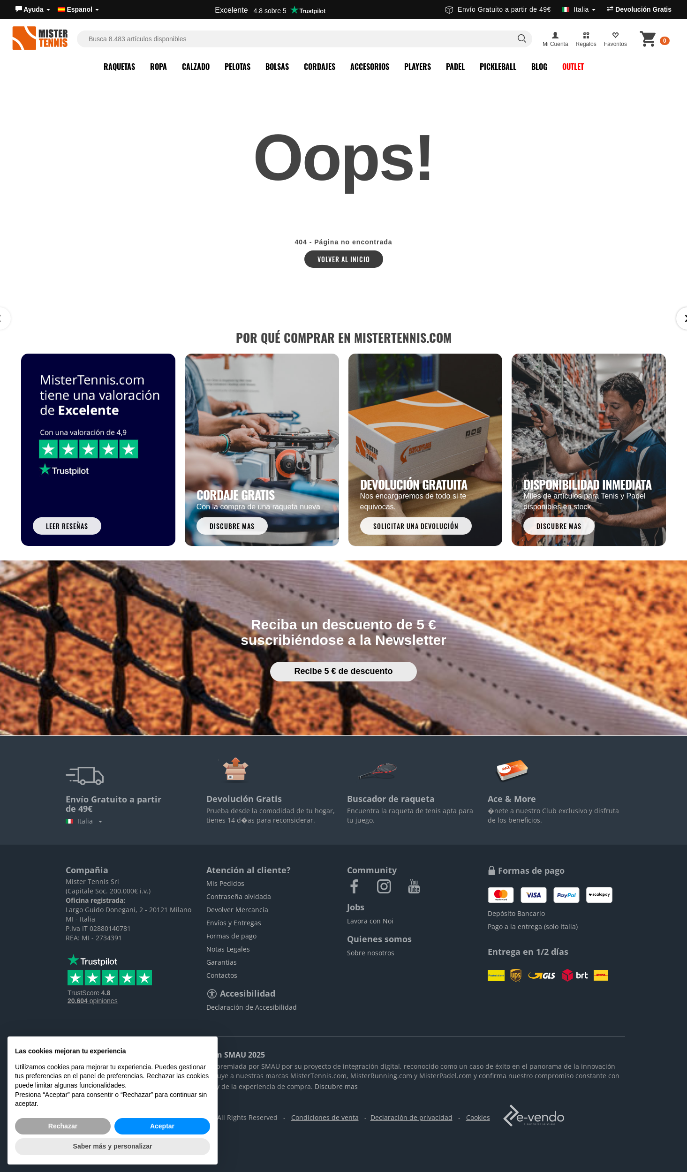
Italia (84, 821)
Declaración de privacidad (411, 1117)
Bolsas (277, 66)
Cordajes (319, 66)
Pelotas (237, 66)
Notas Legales (228, 949)
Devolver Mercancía (237, 909)
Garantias (221, 962)
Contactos (221, 975)
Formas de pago (231, 935)
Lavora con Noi (370, 920)
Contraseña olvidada (238, 896)
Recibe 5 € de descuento (343, 671)
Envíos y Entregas (233, 922)
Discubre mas (336, 1086)
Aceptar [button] (162, 1126)
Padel (455, 66)
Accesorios (369, 66)
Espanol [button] (78, 9)
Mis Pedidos (225, 883)
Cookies (478, 1117)
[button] (33, 9)
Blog (539, 66)
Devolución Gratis (639, 9)
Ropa (158, 66)
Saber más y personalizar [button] (112, 1146)
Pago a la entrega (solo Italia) (533, 926)
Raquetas (119, 66)
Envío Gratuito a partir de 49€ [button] (520, 9)
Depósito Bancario (516, 913)
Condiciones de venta (325, 1117)
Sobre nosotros (370, 952)
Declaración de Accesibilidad (251, 1007)
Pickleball (498, 66)
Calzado (196, 66)
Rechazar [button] (62, 1126)
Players (417, 66)
